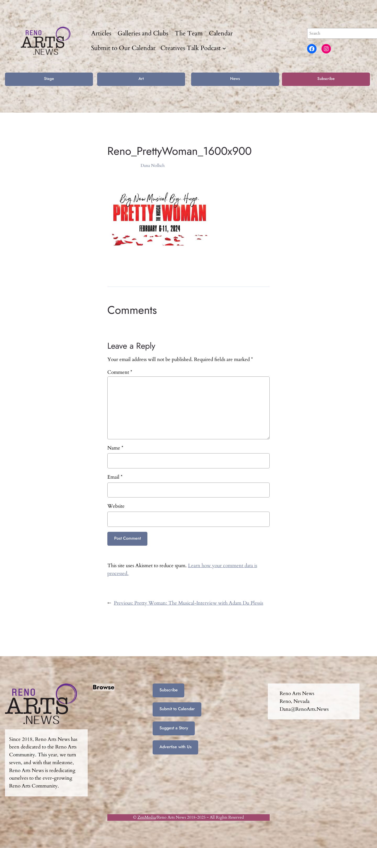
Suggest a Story (173, 728)
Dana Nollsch (153, 165)
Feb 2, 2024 (117, 165)
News (235, 78)
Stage (49, 78)
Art (141, 78)
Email (115, 477)
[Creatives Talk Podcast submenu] (224, 48)
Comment (119, 372)
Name (115, 448)
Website (116, 506)
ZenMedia (146, 817)
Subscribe (326, 78)
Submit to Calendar (177, 709)
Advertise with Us (175, 747)
